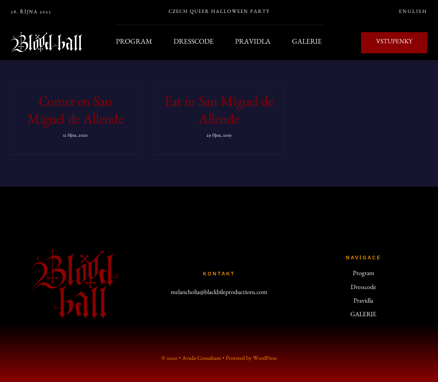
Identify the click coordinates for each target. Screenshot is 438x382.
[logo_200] (74, 251)
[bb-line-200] (46, 34)
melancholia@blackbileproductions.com (219, 293)
